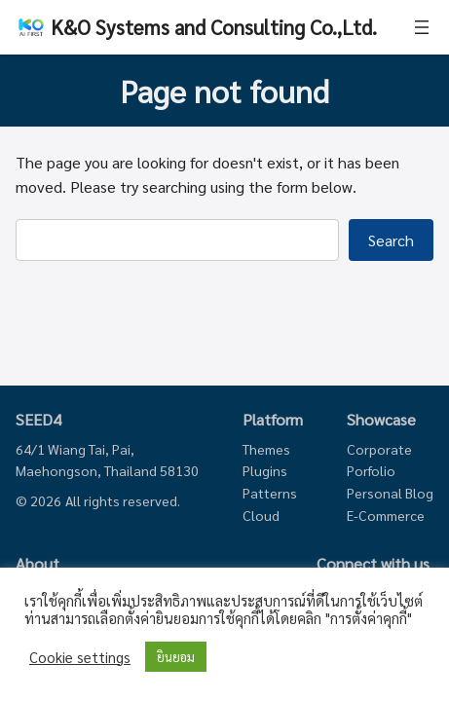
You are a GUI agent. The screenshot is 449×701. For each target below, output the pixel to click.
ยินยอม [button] (176, 656)
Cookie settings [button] (80, 657)
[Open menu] (421, 27)
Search (391, 240)
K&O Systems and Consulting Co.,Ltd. (214, 27)
